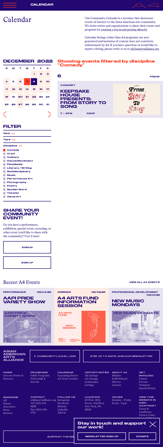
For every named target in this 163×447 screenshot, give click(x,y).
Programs (39, 372)
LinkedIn (62, 409)
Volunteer (144, 385)
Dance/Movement (19, 160)
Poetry (11, 185)
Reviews (8, 413)
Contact (116, 385)
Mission (116, 375)
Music (10, 175)
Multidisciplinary (17, 171)
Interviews (9, 407)
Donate (143, 379)
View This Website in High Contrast (147, 401)
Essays (7, 403)
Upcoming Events (67, 375)
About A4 (119, 372)
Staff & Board (119, 379)
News (6, 410)
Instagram (63, 400)
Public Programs (40, 375)
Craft (10, 153)
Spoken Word (16, 189)
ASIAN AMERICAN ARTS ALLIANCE (14, 355)
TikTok (61, 413)
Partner (143, 382)
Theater (12, 193)
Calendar (41, 4)
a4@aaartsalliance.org (144, 49)
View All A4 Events (144, 282)
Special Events (147, 388)
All (5, 400)
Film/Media (14, 164)
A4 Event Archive (67, 379)
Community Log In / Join (54, 356)
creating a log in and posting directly (124, 29)
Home (7, 372)
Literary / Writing (18, 168)
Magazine (10, 397)
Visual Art (13, 196)
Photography (15, 182)
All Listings (91, 375)
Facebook (63, 403)
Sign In (27, 247)
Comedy (12, 150)
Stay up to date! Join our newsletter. (121, 356)
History (116, 382)
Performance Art (19, 178)
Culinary (12, 157)
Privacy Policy (147, 415)
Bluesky (62, 406)
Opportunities (97, 372)
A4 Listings (91, 379)
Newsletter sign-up (101, 436)
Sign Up (27, 263)
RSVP (91, 113)
